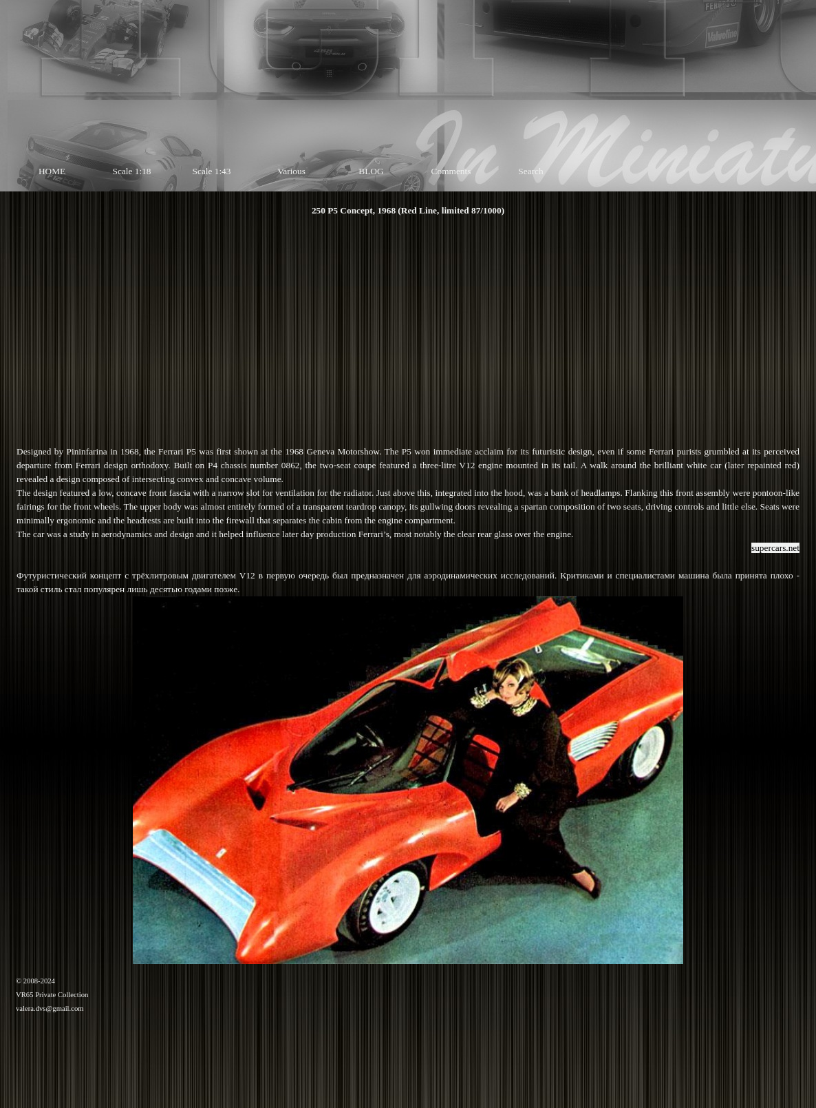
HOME (52, 171)
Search (530, 171)
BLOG (370, 171)
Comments (451, 171)
